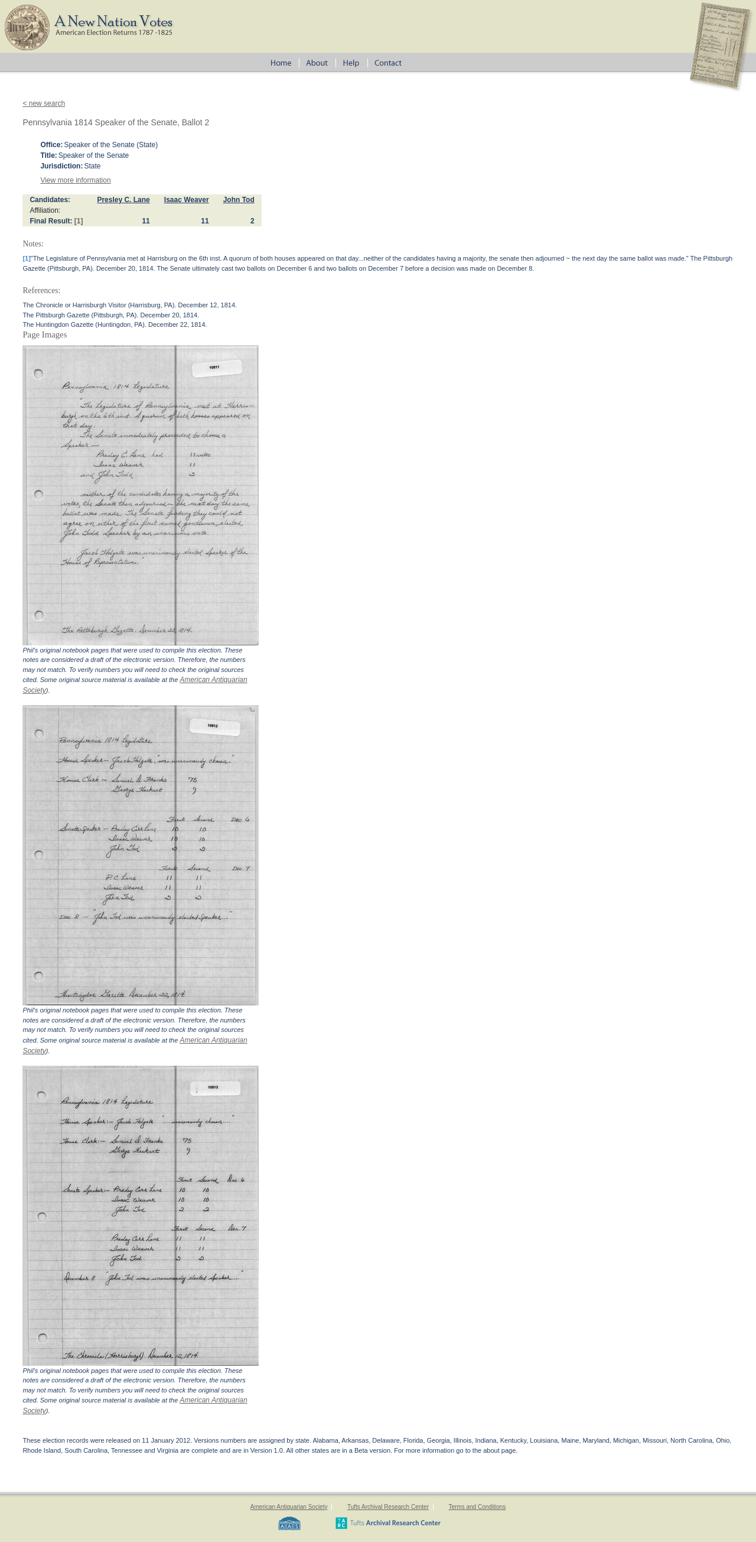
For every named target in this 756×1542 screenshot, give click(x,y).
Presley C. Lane (123, 200)
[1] (78, 221)
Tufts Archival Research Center (388, 1507)
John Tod (239, 200)
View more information (75, 180)
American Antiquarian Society (289, 1507)
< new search (43, 103)
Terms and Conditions (477, 1507)
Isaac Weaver (186, 200)
